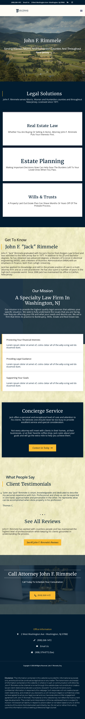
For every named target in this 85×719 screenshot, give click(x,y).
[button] (81, 10)
